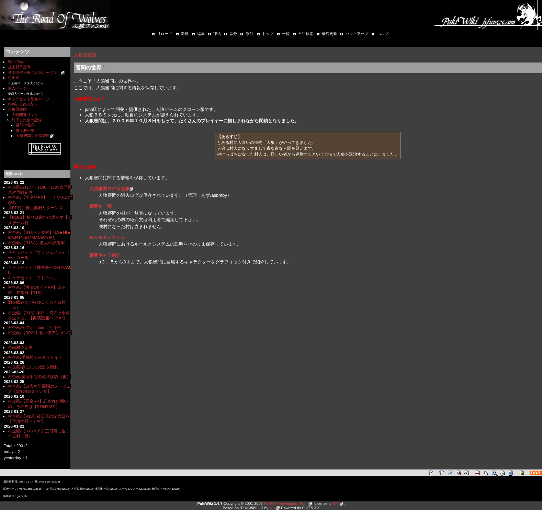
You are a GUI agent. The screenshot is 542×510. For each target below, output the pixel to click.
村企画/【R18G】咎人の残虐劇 (36, 242)
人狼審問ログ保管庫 (33, 136)
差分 (233, 34)
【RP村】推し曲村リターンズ (35, 207)
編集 (201, 34)
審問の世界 (25, 125)
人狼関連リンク (25, 115)
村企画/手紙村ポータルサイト (35, 357)
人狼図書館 (17, 109)
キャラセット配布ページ (28, 99)
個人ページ (17, 88)
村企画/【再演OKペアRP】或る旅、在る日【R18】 (37, 290)
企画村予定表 (19, 67)
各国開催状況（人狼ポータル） (34, 72)
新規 (185, 34)
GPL (336, 503)
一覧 (286, 34)
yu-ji (272, 508)
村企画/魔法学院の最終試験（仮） (39, 376)
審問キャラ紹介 (105, 255)
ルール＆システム (107, 237)
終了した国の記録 (27, 120)
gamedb (22, 496)
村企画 (13, 78)
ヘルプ (382, 34)
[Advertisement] (154, 284)
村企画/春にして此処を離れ (33, 367)
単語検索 (305, 34)
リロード (164, 34)
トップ (267, 34)
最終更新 (329, 34)
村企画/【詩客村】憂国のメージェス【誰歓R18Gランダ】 (39, 389)
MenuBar (24, 488)
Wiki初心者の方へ (23, 104)
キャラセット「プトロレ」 (32, 277)
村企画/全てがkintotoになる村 (35, 327)
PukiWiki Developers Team (286, 503)
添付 (249, 34)
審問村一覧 (25, 130)
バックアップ (357, 34)
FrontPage (16, 62)
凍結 (217, 34)
